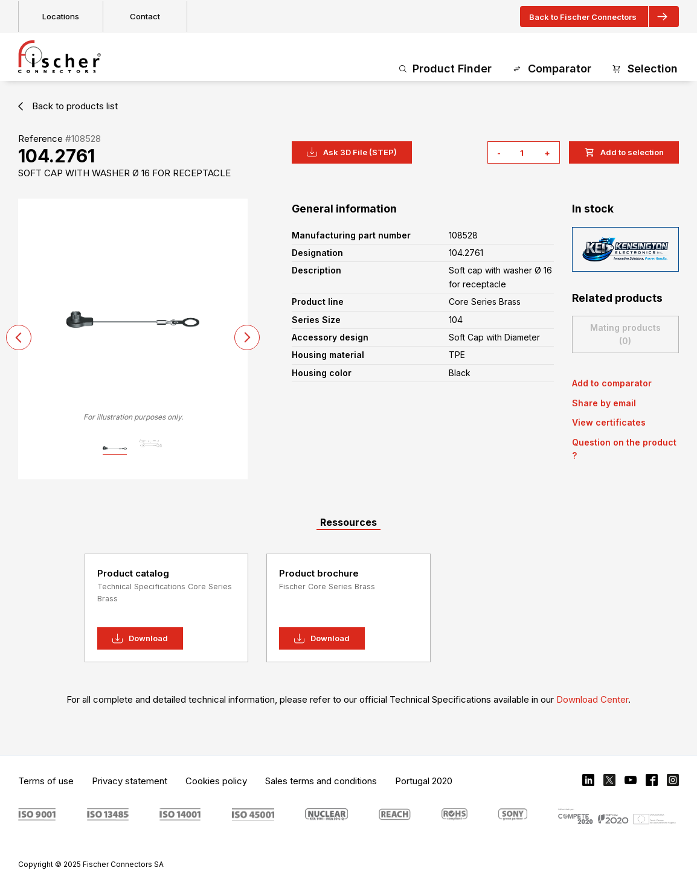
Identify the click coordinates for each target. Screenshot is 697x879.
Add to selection (624, 152)
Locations (60, 16)
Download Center (592, 699)
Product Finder (445, 69)
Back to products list (68, 106)
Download (140, 638)
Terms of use (46, 781)
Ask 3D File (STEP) (352, 152)
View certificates (609, 422)
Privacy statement (129, 781)
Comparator (551, 69)
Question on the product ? (624, 449)
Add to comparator (612, 383)
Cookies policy (216, 781)
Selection (645, 69)
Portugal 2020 (423, 781)
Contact (145, 16)
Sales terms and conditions (321, 781)
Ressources (348, 522)
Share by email (604, 403)
